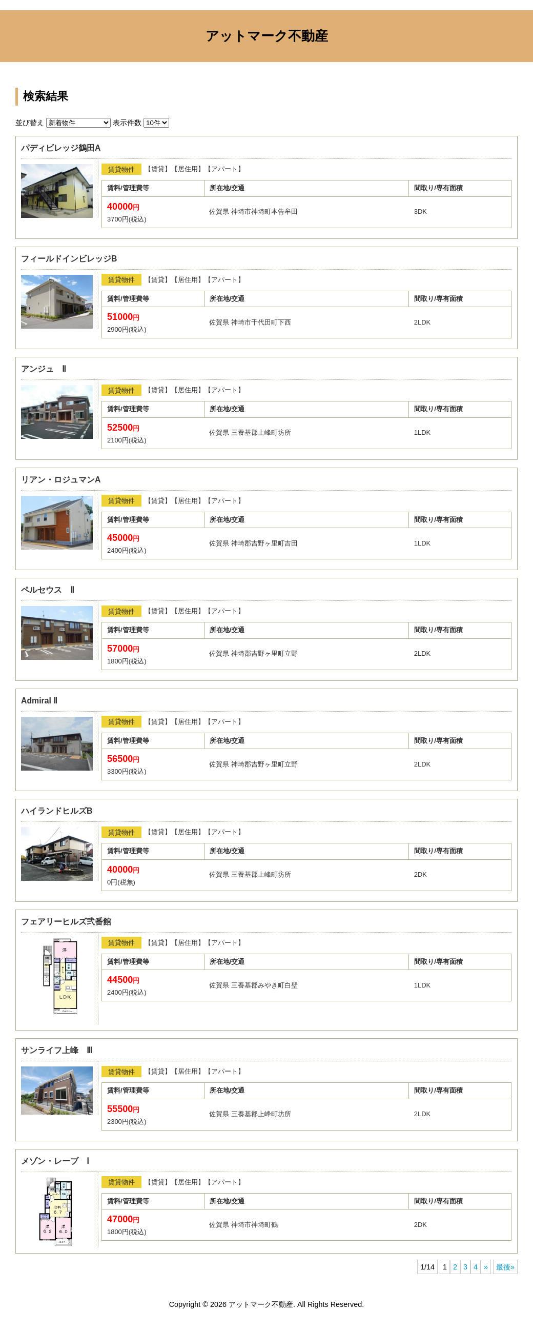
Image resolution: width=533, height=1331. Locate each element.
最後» (505, 1267)
